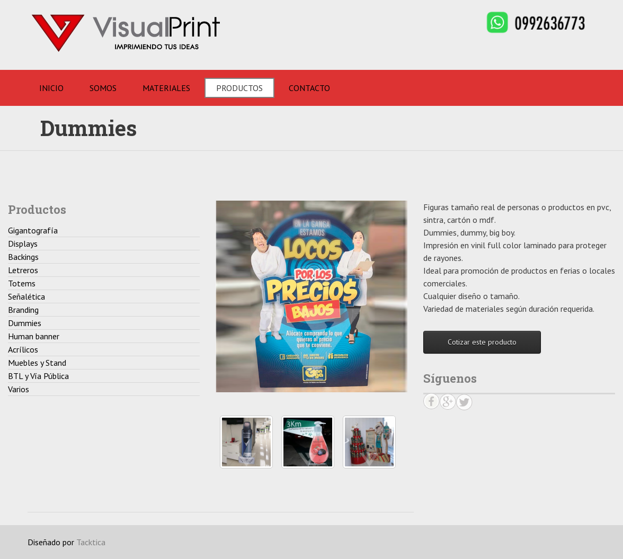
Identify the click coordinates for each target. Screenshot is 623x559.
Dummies (24, 323)
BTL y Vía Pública (38, 376)
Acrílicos (23, 349)
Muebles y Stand (37, 362)
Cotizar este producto (482, 342)
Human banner (33, 336)
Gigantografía (33, 230)
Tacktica (90, 542)
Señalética (26, 296)
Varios (18, 389)
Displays (23, 243)
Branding (23, 309)
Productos (239, 88)
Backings (23, 256)
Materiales (166, 88)
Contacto (309, 88)
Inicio (51, 88)
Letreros (23, 270)
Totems (21, 283)
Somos (103, 88)
